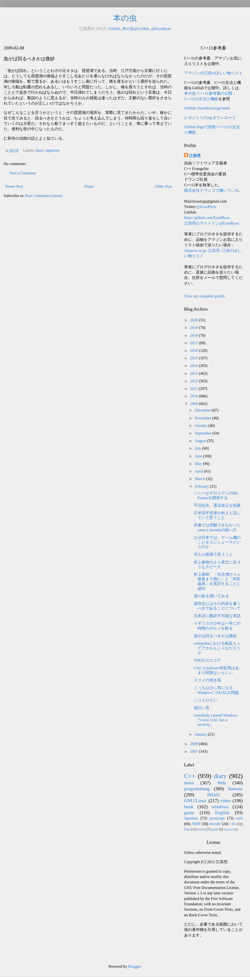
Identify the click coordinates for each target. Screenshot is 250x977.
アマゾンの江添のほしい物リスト (213, 73)
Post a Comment (23, 173)
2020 (194, 320)
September (203, 433)
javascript (217, 818)
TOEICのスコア (207, 660)
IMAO (213, 794)
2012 (194, 381)
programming (196, 788)
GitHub (114, 29)
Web (221, 782)
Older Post (163, 186)
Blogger (134, 966)
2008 (194, 744)
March (200, 479)
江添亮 (195, 156)
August (201, 441)
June (199, 456)
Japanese (52, 150)
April (199, 471)
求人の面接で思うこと (213, 554)
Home (89, 186)
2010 (194, 396)
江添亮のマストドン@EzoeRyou (211, 223)
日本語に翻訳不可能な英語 (217, 616)
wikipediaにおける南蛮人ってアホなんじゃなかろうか (217, 648)
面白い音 (201, 708)
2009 (194, 404)
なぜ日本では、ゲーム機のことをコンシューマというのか (217, 542)
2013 (194, 373)
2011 (194, 388)
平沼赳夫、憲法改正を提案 (217, 505)
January (201, 734)
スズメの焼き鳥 (207, 680)
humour (235, 788)
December (203, 410)
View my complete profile (204, 296)
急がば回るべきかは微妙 (215, 636)
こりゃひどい (205, 700)
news (189, 782)
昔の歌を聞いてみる (211, 596)
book (188, 806)
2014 (194, 366)
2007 (194, 751)
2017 (194, 343)
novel (202, 829)
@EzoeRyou (161, 29)
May (199, 464)
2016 (194, 350)
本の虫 (125, 18)
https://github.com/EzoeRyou (207, 218)
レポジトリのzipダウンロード (210, 118)
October (201, 426)
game (189, 812)
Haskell (228, 829)
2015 (194, 358)
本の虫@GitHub (135, 29)
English (222, 812)
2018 (194, 335)
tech (239, 818)
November (203, 418)
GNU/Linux (195, 800)
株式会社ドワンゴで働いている (211, 190)
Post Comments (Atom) (43, 196)
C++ (189, 776)
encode (214, 824)
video (225, 800)
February (202, 486)
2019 (194, 328)
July (198, 448)
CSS (232, 824)
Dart (187, 829)
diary (39, 150)
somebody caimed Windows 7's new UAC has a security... (216, 720)
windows (220, 806)
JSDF (196, 824)
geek (214, 829)
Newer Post (14, 186)
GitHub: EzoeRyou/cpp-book (207, 108)
